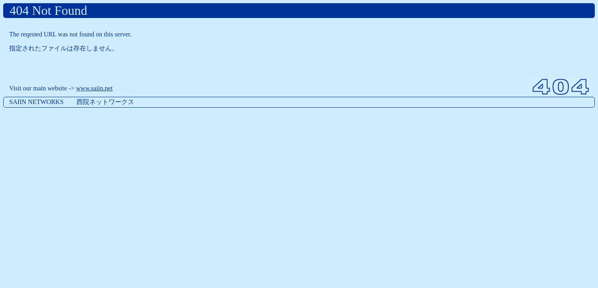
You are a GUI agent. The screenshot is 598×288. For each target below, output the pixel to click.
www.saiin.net (94, 88)
